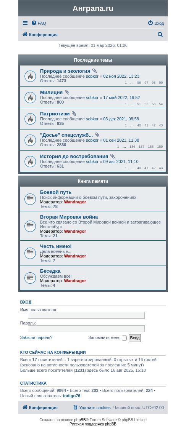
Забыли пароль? (36, 337)
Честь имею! (56, 246)
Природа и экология (65, 71)
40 (139, 125)
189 (160, 147)
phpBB (80, 420)
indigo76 (71, 395)
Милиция (51, 92)
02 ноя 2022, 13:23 (121, 76)
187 (141, 147)
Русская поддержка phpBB (93, 424)
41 (146, 125)
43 (161, 125)
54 (161, 104)
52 (146, 104)
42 (153, 125)
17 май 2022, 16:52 (121, 97)
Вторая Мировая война (69, 217)
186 (132, 147)
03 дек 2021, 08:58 (121, 119)
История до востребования (74, 156)
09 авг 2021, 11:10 (120, 161)
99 (161, 83)
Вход (25, 302)
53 (153, 104)
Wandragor (75, 202)
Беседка (50, 271)
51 (139, 104)
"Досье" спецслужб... (66, 135)
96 (139, 83)
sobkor (92, 76)
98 (153, 83)
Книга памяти (93, 181)
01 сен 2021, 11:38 (121, 140)
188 (151, 147)
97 (146, 83)
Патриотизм (55, 114)
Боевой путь (56, 192)
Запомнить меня (107, 337)
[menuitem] (38, 23)
